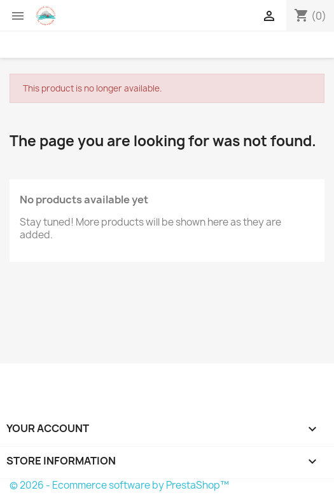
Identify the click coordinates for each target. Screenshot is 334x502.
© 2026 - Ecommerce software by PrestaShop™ (119, 485)
